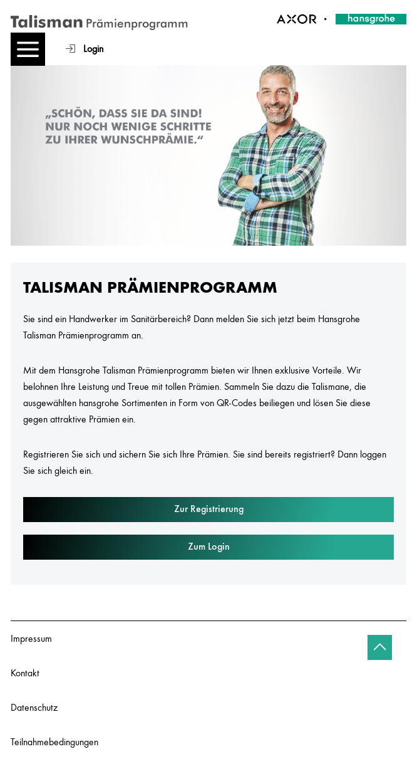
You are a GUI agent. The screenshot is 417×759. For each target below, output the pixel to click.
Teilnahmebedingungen (54, 741)
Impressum (31, 638)
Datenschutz (34, 707)
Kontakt (25, 672)
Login (93, 48)
